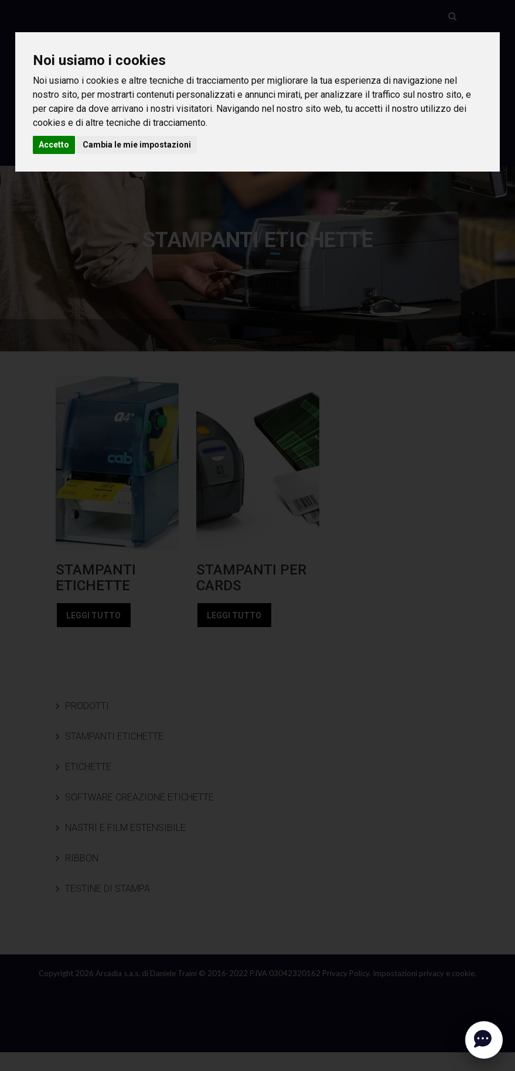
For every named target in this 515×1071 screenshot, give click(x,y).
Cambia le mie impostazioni (137, 144)
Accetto (54, 144)
